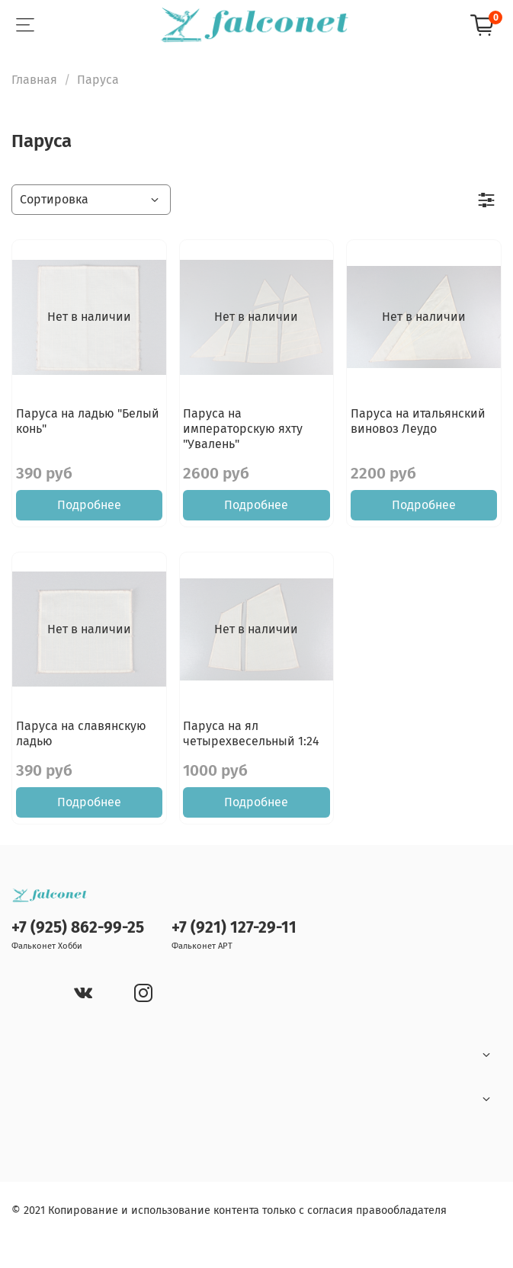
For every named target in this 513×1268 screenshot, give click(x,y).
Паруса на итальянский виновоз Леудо (418, 421)
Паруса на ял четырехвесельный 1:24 (251, 733)
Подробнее (89, 505)
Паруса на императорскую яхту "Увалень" (243, 428)
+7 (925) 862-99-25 (77, 927)
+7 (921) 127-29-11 (234, 927)
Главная (34, 79)
